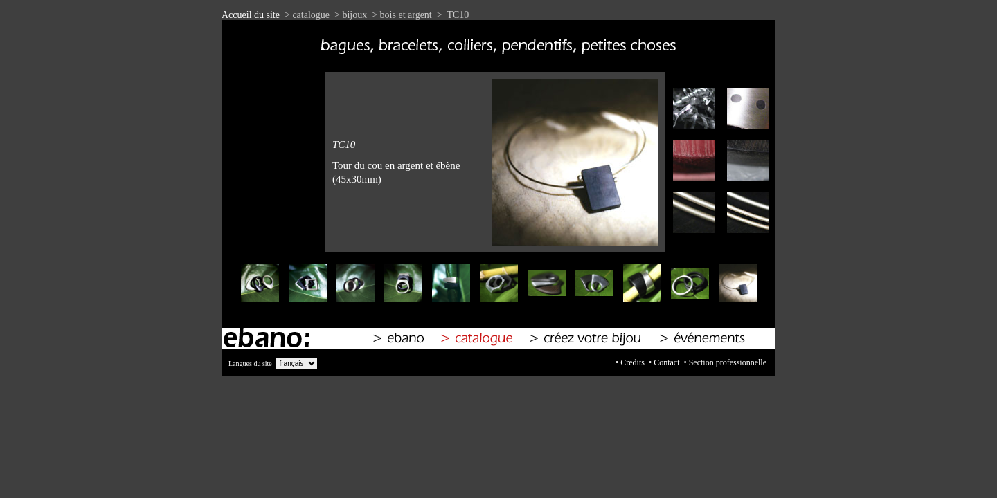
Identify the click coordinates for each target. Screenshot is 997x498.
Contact (666, 362)
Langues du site (250, 363)
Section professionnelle (727, 362)
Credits (632, 362)
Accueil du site (251, 15)
